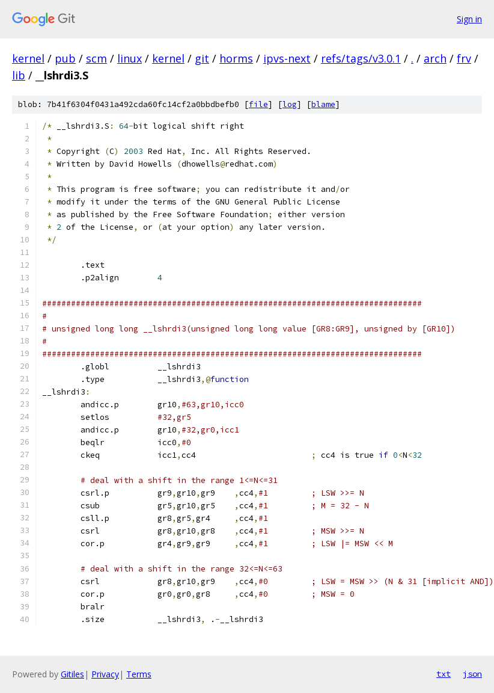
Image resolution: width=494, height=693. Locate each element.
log (289, 104)
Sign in (469, 19)
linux (129, 58)
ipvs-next (287, 58)
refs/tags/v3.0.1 (361, 58)
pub (65, 58)
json (472, 673)
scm (96, 58)
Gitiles (72, 674)
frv (464, 58)
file (258, 104)
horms (236, 58)
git (202, 58)
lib (18, 75)
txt (443, 673)
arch (435, 58)
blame (323, 104)
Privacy (105, 674)
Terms (138, 674)
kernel (28, 58)
